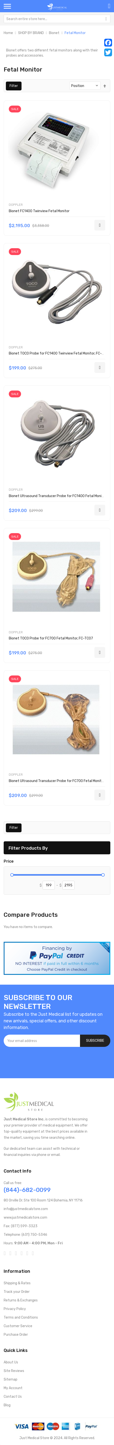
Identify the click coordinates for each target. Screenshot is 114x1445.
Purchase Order (16, 1335)
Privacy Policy (15, 1309)
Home (8, 33)
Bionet (54, 33)
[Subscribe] (95, 1041)
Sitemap (10, 1379)
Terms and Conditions (21, 1317)
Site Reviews (14, 1371)
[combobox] (57, 19)
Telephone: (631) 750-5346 (25, 1235)
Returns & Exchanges (21, 1300)
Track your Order (17, 1292)
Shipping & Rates (17, 1283)
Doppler (16, 205)
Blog (7, 1405)
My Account (13, 1388)
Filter (14, 86)
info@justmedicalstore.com (26, 1209)
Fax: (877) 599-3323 (20, 1226)
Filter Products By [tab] (28, 848)
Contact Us (13, 1397)
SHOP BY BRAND (31, 33)
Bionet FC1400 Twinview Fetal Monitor (39, 211)
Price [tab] (9, 861)
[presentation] (41, 1060)
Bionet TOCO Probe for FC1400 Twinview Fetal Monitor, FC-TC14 (59, 353)
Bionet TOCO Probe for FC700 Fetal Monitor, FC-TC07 (51, 638)
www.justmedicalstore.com (25, 1217)
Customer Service (18, 1326)
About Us (11, 1362)
